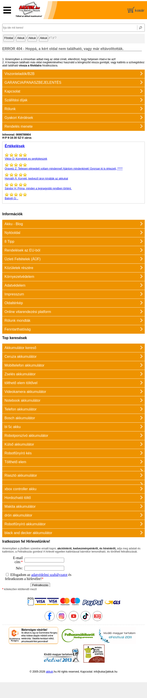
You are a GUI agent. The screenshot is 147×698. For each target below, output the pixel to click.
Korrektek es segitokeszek (73, 156)
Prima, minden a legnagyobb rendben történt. (73, 186)
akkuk (49, 671)
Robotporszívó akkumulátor (26, 435)
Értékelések (15, 146)
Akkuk (20, 38)
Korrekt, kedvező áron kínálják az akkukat (73, 176)
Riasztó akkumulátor (20, 475)
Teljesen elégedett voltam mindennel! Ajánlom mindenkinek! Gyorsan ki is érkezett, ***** (73, 166)
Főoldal (8, 38)
